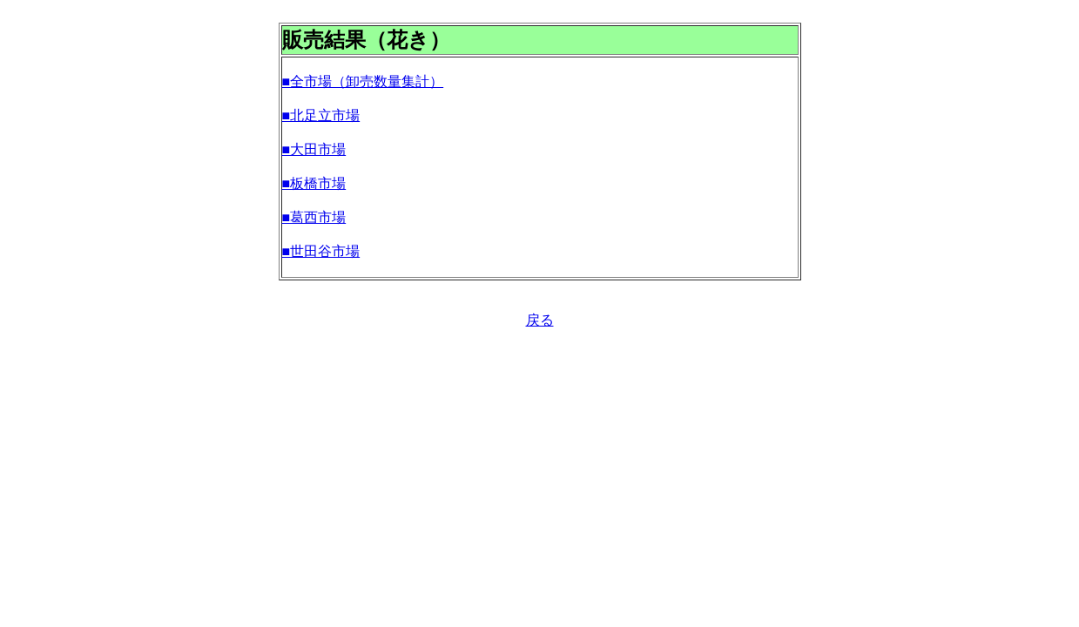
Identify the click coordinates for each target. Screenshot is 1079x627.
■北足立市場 (321, 115)
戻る (540, 320)
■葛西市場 (314, 217)
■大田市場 (314, 149)
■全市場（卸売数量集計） (363, 81)
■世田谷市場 (321, 251)
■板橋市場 (314, 183)
